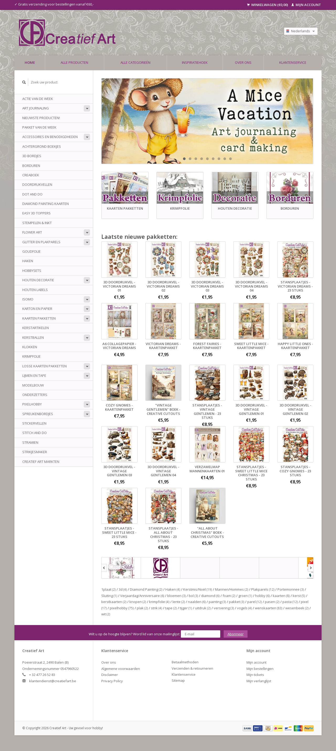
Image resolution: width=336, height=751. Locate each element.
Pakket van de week (39, 127)
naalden (197, 601)
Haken (27, 260)
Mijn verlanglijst (258, 681)
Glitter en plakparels (41, 242)
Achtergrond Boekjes (41, 146)
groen (245, 595)
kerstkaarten (114, 601)
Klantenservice (292, 62)
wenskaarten (268, 608)
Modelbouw (33, 385)
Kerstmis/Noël (197, 589)
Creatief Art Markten (40, 461)
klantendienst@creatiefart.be (52, 681)
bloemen (176, 595)
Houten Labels (35, 289)
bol (193, 595)
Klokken (29, 347)
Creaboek (30, 175)
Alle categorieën (135, 62)
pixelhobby (122, 608)
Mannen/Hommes (231, 589)
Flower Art (32, 232)
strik (156, 608)
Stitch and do (34, 432)
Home (30, 62)
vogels (244, 608)
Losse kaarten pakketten (44, 366)
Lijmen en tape (34, 375)
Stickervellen (34, 423)
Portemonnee (290, 589)
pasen (272, 601)
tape (171, 608)
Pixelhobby (32, 404)
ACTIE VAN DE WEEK (37, 98)
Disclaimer (109, 674)
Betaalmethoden (185, 662)
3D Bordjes (31, 156)
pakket (236, 601)
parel (254, 601)
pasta (290, 601)
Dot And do (32, 194)
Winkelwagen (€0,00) (268, 4)
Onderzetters (34, 394)
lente (178, 601)
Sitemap (178, 680)
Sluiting (109, 595)
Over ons (243, 62)
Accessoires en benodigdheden (50, 136)
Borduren (31, 165)
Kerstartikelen (35, 327)
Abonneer (236, 634)
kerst (299, 595)
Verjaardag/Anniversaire (142, 595)
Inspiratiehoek (195, 62)
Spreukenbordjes (37, 413)
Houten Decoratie (38, 280)
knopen (137, 601)
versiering (224, 608)
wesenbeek (297, 608)
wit (105, 614)
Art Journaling (35, 108)
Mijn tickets (255, 674)
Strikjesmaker (34, 451)
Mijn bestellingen (260, 668)
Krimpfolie (31, 356)
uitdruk (203, 608)
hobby (262, 595)
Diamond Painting (146, 589)
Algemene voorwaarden (120, 668)
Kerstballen (33, 337)
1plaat (108, 589)
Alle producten (74, 62)
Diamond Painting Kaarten (45, 203)
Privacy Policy (112, 681)
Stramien (30, 442)
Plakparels (263, 589)
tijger (186, 608)
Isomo (27, 299)
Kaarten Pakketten (39, 318)
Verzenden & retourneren (192, 668)
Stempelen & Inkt (37, 222)
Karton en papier (37, 308)
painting (217, 601)
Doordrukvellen (37, 184)
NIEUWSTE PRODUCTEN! (41, 117)
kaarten (281, 595)
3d (123, 589)
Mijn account (306, 4)
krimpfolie (159, 601)
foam (229, 595)
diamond (210, 595)
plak (142, 608)
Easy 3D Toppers (36, 213)
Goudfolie (31, 251)
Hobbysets (31, 270)
